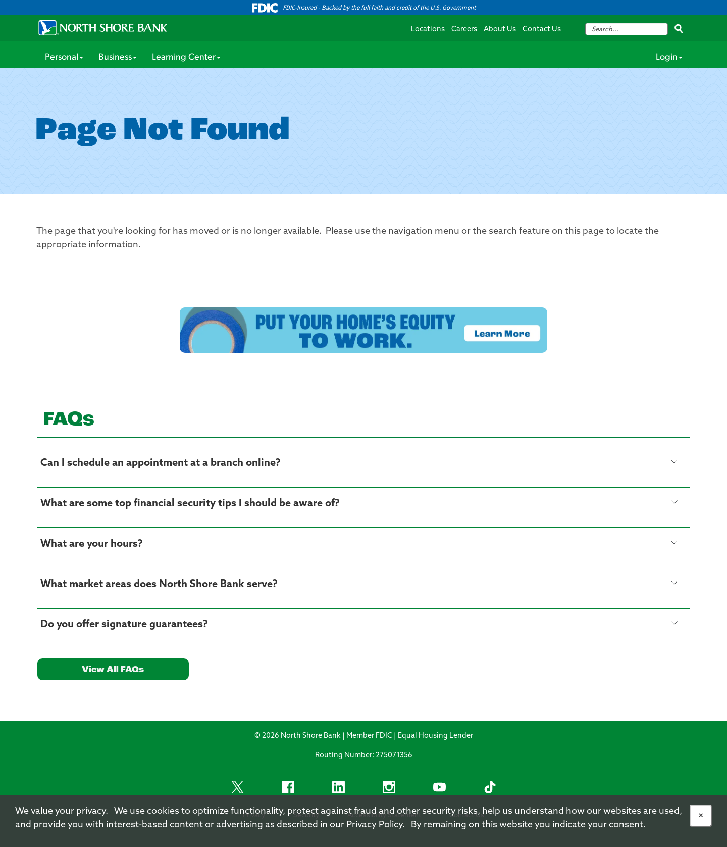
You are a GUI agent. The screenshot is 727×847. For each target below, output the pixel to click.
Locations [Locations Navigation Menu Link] (428, 29)
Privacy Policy (374, 825)
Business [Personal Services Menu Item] (117, 57)
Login (669, 57)
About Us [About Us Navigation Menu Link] (500, 29)
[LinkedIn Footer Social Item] (338, 787)
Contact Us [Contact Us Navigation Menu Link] (542, 29)
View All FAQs (113, 670)
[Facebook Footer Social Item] (288, 787)
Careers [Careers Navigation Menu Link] (464, 29)
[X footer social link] (237, 787)
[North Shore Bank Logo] (103, 27)
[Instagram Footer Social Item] (389, 787)
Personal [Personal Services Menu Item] (64, 57)
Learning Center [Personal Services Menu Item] (186, 57)
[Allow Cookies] (701, 816)
